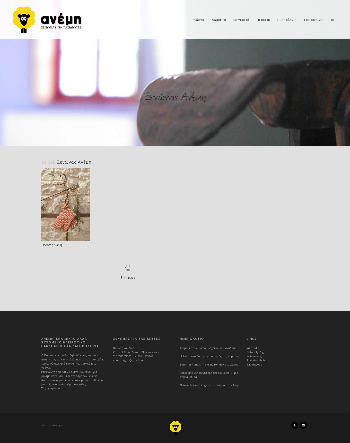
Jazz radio (253, 348)
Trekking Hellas (257, 360)
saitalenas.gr (255, 356)
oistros (52, 425)
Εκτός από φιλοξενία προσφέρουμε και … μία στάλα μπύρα (209, 375)
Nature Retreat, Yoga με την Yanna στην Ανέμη (210, 385)
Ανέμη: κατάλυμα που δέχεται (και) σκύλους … (209, 348)
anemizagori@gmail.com (129, 360)
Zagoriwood (254, 364)
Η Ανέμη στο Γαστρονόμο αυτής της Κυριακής (210, 356)
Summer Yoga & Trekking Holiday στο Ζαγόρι (209, 364)
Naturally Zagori (257, 352)
